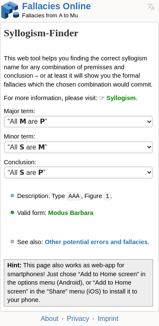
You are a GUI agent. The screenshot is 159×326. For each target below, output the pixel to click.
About (50, 318)
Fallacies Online (56, 6)
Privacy (78, 318)
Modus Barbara (71, 212)
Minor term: (19, 136)
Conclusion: (20, 162)
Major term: (19, 111)
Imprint (108, 318)
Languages (151, 6)
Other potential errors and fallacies (96, 242)
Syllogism (121, 98)
